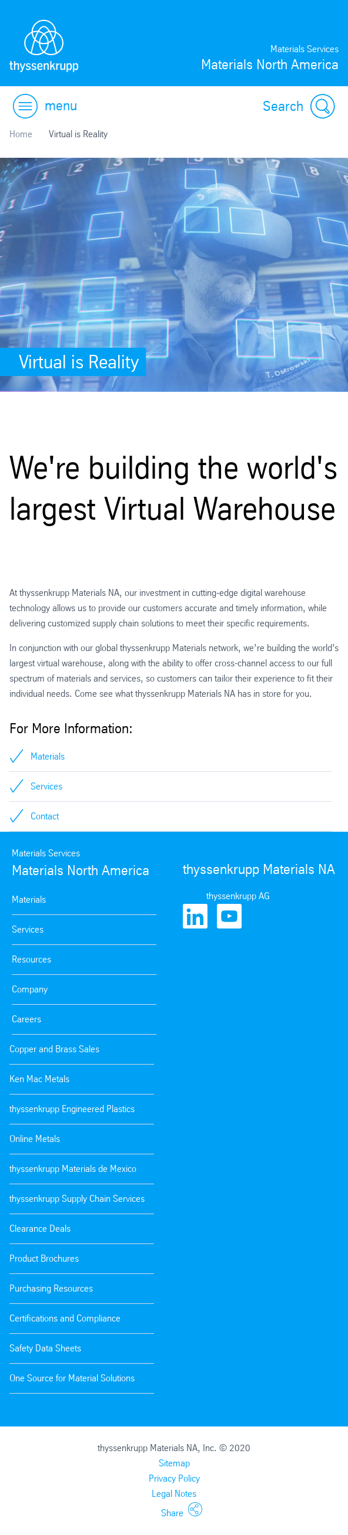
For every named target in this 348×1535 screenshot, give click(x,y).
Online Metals (34, 1138)
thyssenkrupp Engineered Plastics (72, 1108)
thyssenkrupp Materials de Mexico (72, 1168)
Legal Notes (174, 1493)
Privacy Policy (174, 1478)
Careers (26, 1019)
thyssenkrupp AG (238, 896)
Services (46, 786)
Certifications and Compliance (65, 1318)
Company (30, 989)
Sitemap (174, 1463)
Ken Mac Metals (39, 1079)
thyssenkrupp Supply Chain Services (77, 1198)
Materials (48, 756)
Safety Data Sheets (45, 1348)
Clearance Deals (40, 1228)
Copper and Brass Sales (54, 1049)
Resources (31, 959)
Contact (45, 816)
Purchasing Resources (51, 1288)
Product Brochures (44, 1258)
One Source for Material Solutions (72, 1378)
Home (20, 134)
